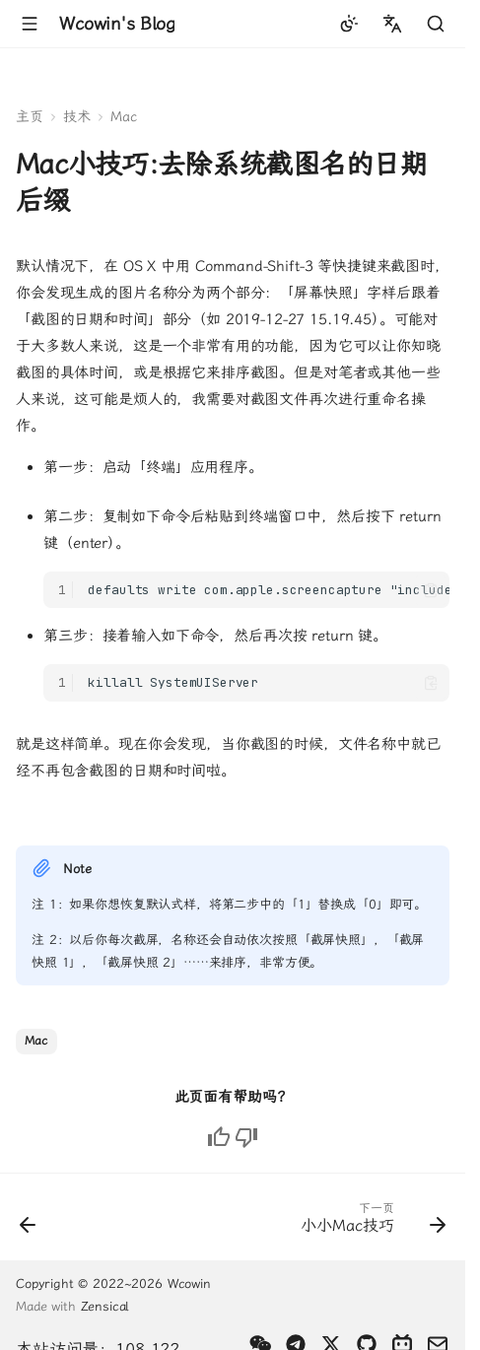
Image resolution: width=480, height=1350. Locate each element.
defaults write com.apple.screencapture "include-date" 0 (268, 589)
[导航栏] (29, 23)
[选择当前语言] (392, 23)
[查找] (435, 23)
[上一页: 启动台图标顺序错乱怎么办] (28, 1223)
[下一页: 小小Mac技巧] (370, 1223)
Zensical (105, 1306)
